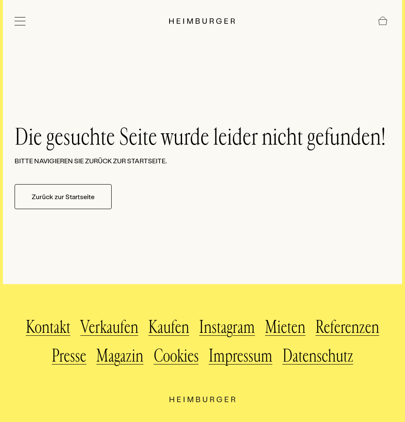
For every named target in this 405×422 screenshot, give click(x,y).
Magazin (119, 356)
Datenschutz (317, 356)
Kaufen (168, 327)
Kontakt (48, 327)
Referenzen (347, 327)
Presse (69, 356)
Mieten (285, 327)
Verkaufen (109, 327)
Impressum (240, 356)
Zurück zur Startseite (63, 196)
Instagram (227, 327)
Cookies (176, 356)
